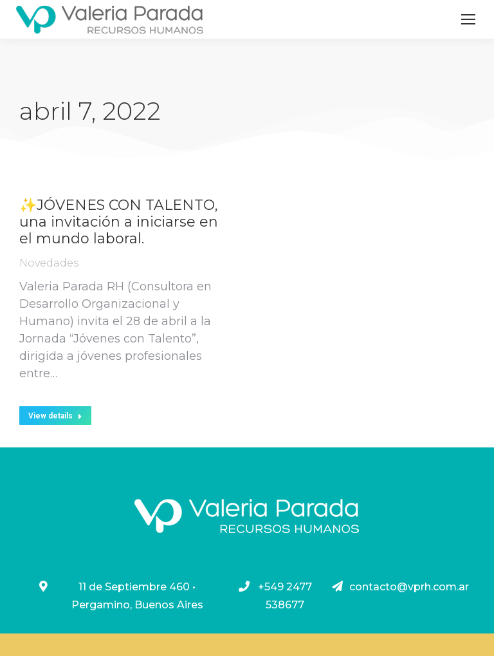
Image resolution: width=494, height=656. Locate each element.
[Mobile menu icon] (468, 19)
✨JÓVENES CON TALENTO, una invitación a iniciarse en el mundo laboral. (118, 222)
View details (55, 415)
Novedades (48, 263)
